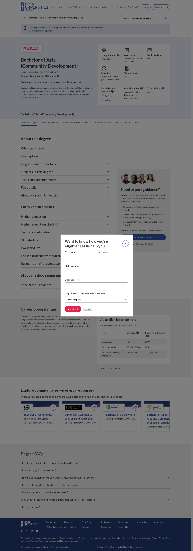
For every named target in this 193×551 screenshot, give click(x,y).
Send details (73, 309)
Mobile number (72, 266)
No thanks (87, 309)
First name (70, 252)
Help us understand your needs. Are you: (85, 293)
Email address (72, 279)
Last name (103, 252)
